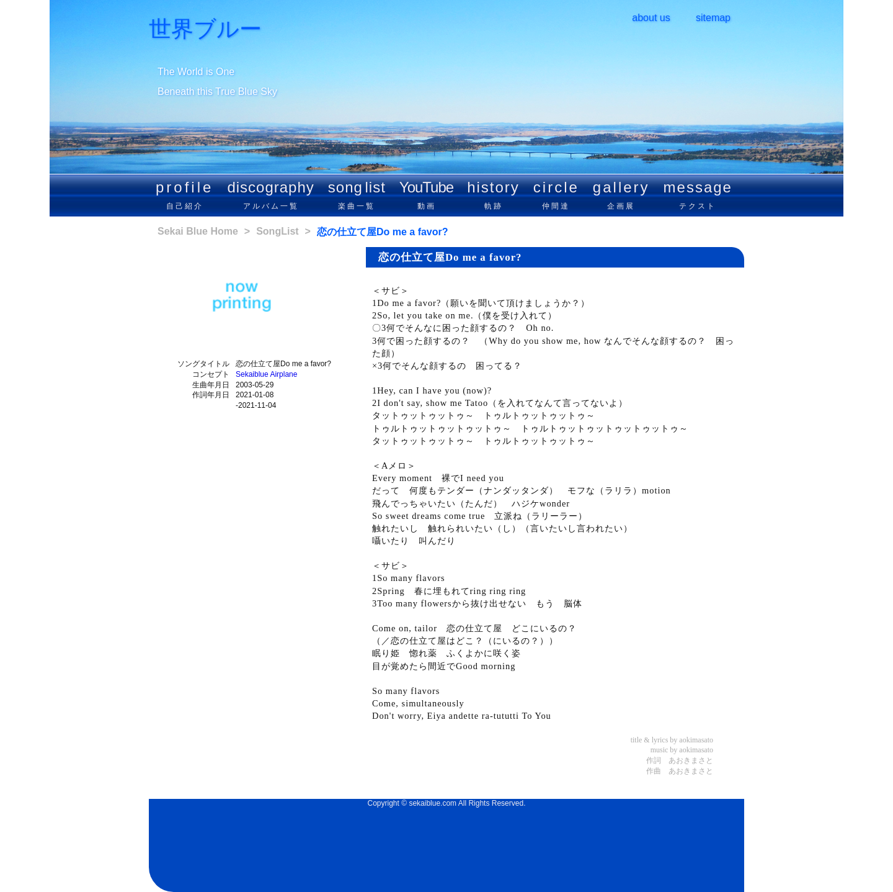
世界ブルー (205, 29)
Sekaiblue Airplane (266, 374)
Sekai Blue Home (198, 231)
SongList (277, 231)
